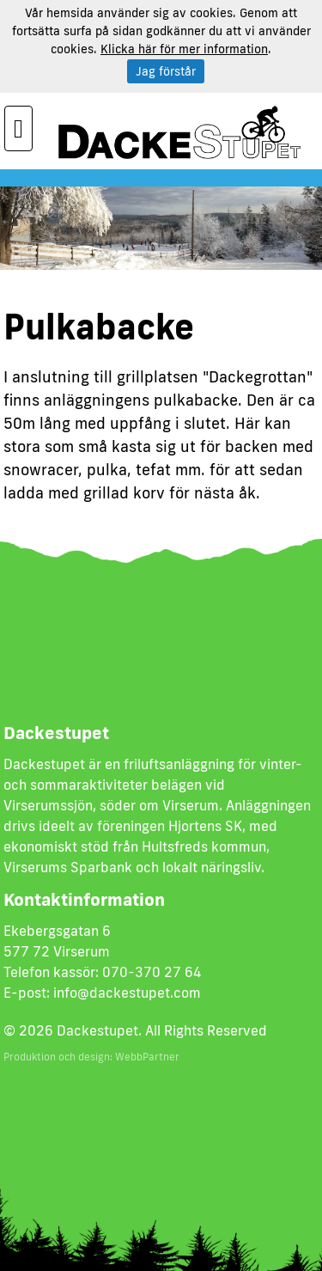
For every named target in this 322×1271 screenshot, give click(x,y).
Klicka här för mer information (184, 49)
